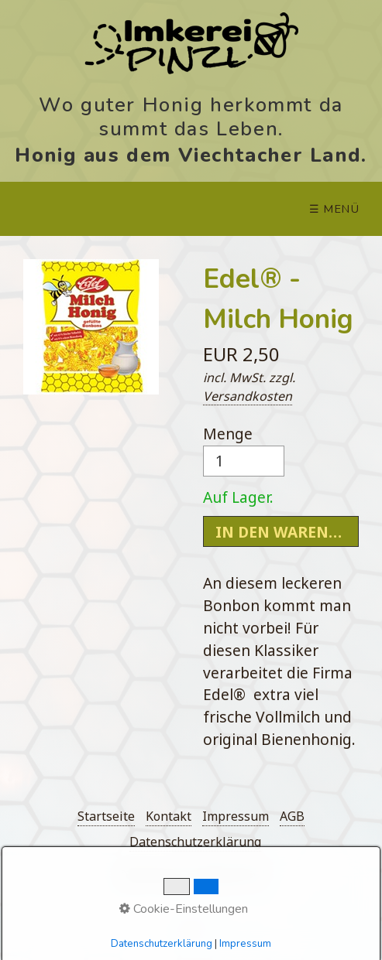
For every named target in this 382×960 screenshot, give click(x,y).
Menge (243, 450)
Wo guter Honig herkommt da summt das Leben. (191, 115)
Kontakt (168, 816)
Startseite (106, 816)
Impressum (235, 816)
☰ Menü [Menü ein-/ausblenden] (334, 209)
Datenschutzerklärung (195, 841)
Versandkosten (247, 396)
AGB (292, 816)
